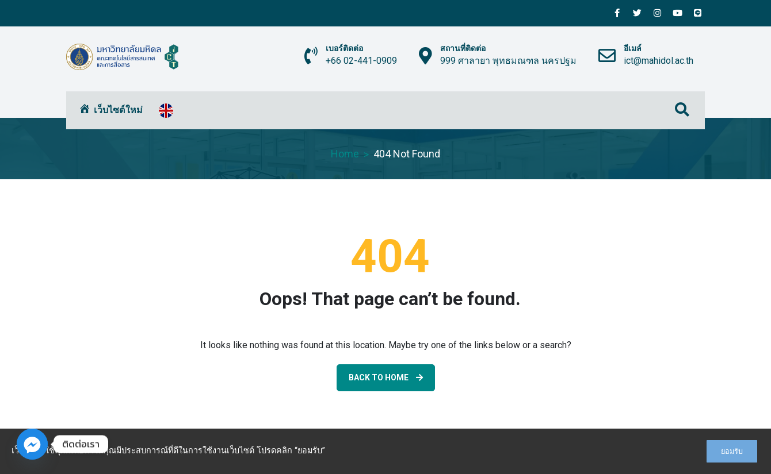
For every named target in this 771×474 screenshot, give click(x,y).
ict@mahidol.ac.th (658, 60)
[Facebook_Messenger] (32, 444)
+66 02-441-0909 (361, 60)
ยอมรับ (732, 451)
